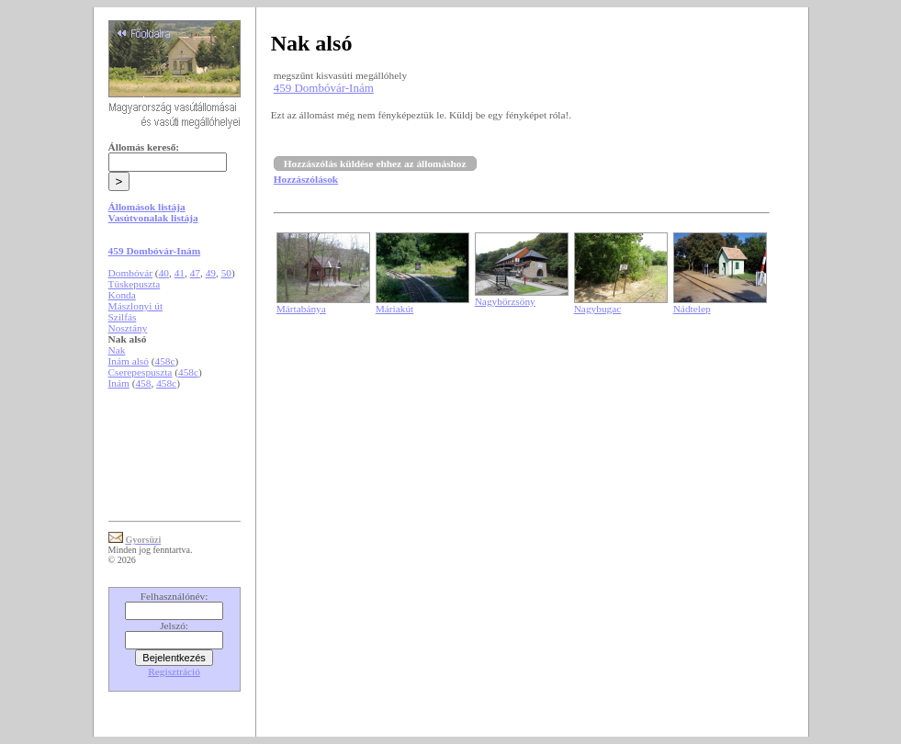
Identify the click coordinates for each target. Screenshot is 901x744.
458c (165, 360)
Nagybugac (598, 308)
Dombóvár (130, 272)
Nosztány (128, 327)
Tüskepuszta (134, 283)
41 (180, 272)
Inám (119, 383)
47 (195, 272)
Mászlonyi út (135, 305)
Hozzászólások (306, 179)
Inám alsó (128, 360)
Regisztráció (174, 671)
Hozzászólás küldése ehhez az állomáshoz (375, 163)
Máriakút (395, 308)
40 (164, 272)
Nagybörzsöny (505, 301)
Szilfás (122, 316)
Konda (122, 294)
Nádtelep (692, 308)
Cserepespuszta (140, 372)
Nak (117, 349)
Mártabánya (301, 308)
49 (211, 272)
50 (226, 272)
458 (143, 383)
